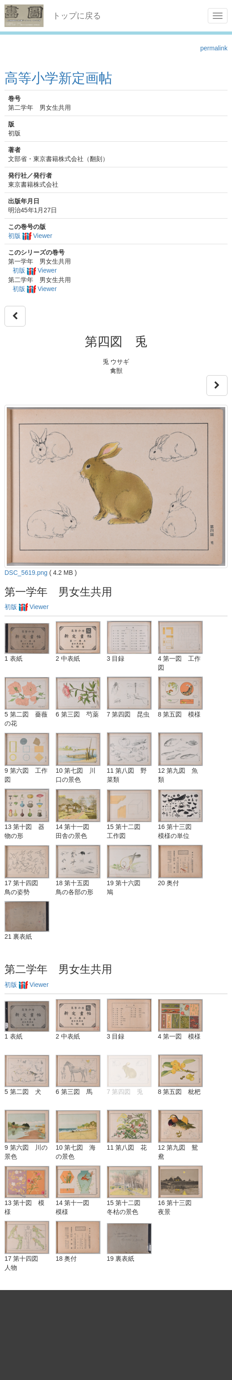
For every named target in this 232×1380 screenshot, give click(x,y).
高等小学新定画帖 (58, 78)
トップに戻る (77, 15)
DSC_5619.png (26, 572)
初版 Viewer (30, 235)
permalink (214, 48)
